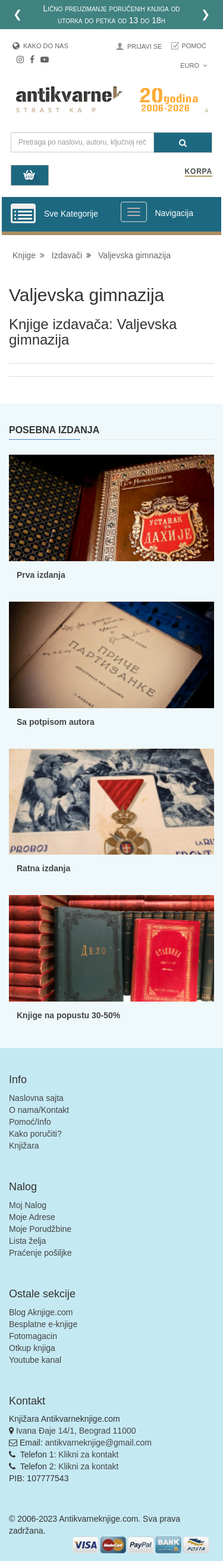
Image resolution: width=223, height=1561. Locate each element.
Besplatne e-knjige (43, 1324)
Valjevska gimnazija (134, 255)
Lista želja (27, 1241)
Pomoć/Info (30, 1122)
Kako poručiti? (35, 1133)
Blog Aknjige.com (41, 1312)
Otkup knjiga (32, 1348)
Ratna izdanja (43, 868)
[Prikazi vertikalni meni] (23, 214)
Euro (193, 65)
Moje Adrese (32, 1217)
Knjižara (24, 1145)
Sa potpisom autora (56, 722)
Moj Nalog (27, 1205)
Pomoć (193, 45)
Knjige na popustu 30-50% (68, 1015)
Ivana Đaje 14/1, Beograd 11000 (76, 1430)
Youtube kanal (35, 1360)
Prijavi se (144, 46)
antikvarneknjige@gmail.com (98, 1442)
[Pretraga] (182, 142)
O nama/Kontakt (39, 1110)
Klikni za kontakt (88, 1454)
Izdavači (67, 255)
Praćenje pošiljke (40, 1252)
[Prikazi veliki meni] (134, 212)
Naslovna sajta (36, 1098)
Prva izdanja (41, 575)
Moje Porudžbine (40, 1229)
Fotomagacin (33, 1336)
